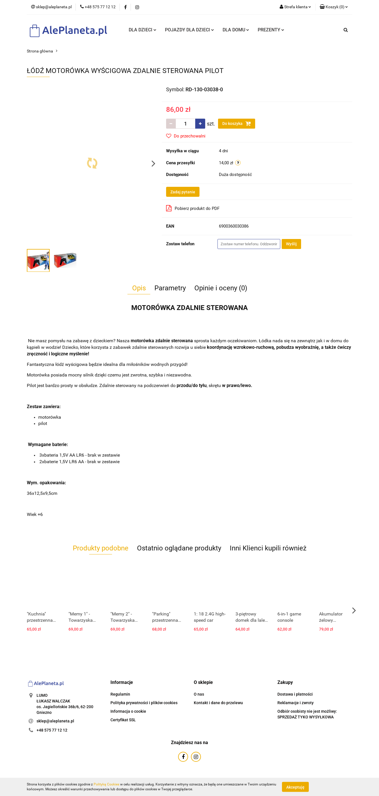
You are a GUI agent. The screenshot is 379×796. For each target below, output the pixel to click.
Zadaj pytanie (182, 192)
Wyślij (291, 244)
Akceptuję (295, 787)
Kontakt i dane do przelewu (218, 702)
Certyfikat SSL (123, 720)
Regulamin (120, 694)
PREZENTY (271, 30)
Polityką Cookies (106, 784)
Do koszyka (236, 123)
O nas (199, 694)
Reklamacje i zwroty (295, 702)
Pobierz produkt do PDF (192, 208)
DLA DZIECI (142, 30)
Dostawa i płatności (295, 694)
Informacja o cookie (128, 711)
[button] (333, 7)
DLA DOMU (236, 30)
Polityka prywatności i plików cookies (144, 702)
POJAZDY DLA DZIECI (189, 30)
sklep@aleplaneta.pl (55, 721)
